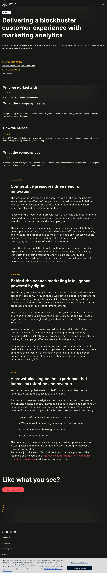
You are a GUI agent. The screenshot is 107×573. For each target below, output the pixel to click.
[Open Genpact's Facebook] (7, 532)
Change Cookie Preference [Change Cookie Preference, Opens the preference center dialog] (79, 563)
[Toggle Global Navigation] (103, 3)
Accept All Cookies (80, 568)
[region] (53, 565)
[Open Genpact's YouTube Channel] (15, 532)
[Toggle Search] (98, 3)
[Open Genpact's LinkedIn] (11, 532)
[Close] (103, 565)
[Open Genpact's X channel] (3, 532)
